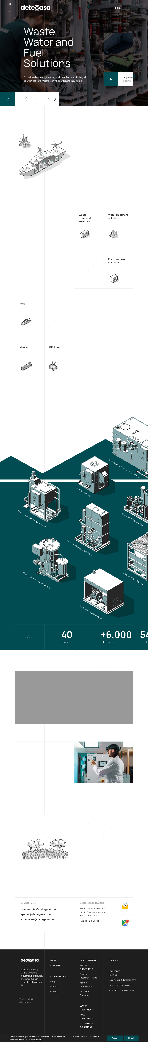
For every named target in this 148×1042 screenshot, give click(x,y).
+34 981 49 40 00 (89, 921)
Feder (39, 1039)
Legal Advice (26, 1039)
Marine (53, 986)
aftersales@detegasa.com (38, 919)
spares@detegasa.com (36, 914)
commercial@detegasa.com (39, 909)
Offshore (54, 991)
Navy (52, 981)
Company (55, 965)
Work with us (115, 960)
